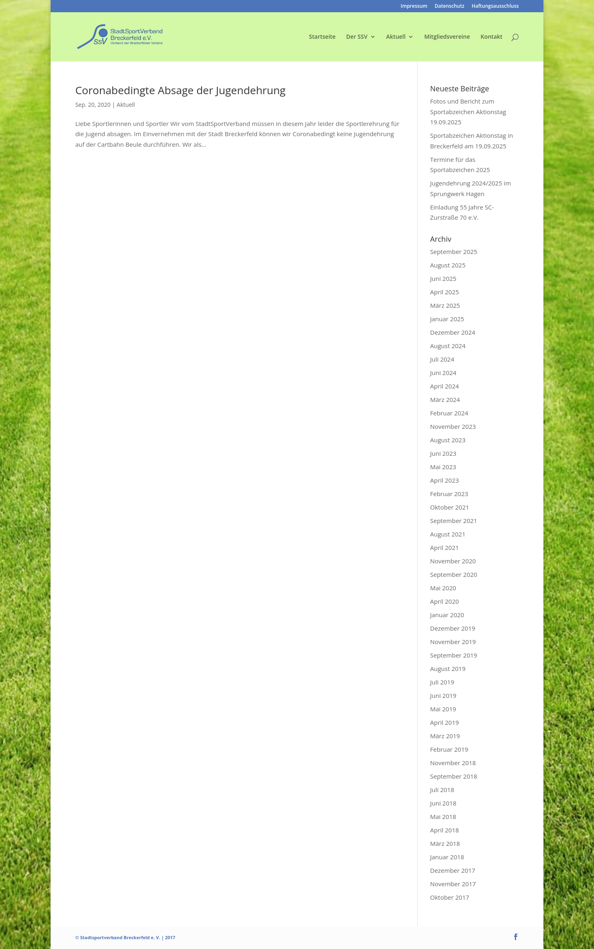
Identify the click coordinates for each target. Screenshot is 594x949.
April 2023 (444, 480)
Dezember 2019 (452, 628)
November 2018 (453, 763)
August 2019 (447, 668)
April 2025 (444, 292)
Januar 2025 (447, 319)
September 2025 (453, 251)
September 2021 (453, 520)
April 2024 (444, 386)
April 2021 (444, 547)
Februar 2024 (449, 413)
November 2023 (453, 426)
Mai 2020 (443, 588)
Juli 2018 (442, 790)
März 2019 (445, 736)
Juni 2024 (443, 373)
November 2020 (453, 561)
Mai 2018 (443, 816)
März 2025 (445, 305)
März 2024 (445, 399)
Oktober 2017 (449, 897)
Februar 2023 (449, 494)
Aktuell (396, 37)
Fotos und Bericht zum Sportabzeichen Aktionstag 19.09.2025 (468, 111)
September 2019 (453, 655)
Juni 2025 (443, 278)
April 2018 (444, 830)
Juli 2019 (442, 682)
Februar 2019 (449, 749)
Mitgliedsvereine (447, 37)
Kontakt (492, 37)
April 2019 (444, 722)
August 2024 (447, 346)
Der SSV (357, 37)
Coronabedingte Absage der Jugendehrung (180, 90)
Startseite (322, 37)
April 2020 (444, 601)
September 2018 (453, 776)
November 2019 (453, 642)
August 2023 (447, 440)
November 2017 (453, 884)
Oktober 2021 (449, 507)
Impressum (414, 6)
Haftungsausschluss (495, 6)
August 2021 (447, 534)
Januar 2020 (447, 615)
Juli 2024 (442, 359)
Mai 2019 (443, 709)
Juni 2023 (443, 453)
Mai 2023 (443, 467)
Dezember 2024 (452, 332)
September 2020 (453, 574)
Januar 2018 (447, 857)
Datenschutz (450, 6)
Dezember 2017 (452, 870)
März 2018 (445, 843)
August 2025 (447, 265)
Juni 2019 (443, 695)
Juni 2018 (443, 803)
